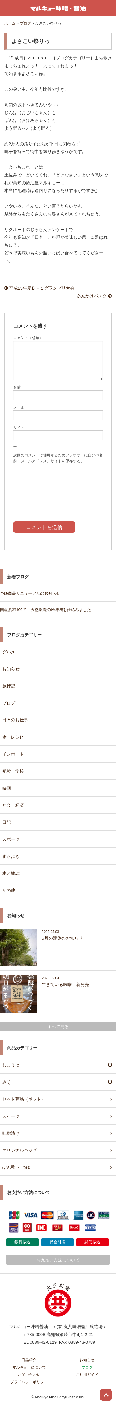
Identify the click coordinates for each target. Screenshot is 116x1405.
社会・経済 (13, 805)
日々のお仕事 (15, 719)
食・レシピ (13, 737)
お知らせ (11, 668)
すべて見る (58, 1026)
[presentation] (58, 488)
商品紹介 (29, 1360)
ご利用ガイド (87, 1374)
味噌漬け (11, 1133)
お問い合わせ (29, 1374)
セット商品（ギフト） (23, 1099)
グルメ (8, 651)
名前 (17, 387)
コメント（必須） (28, 338)
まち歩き (11, 856)
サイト (18, 427)
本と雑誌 (11, 873)
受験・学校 (13, 771)
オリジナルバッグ (19, 1150)
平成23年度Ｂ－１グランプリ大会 (39, 288)
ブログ (8, 702)
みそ (6, 1082)
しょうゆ (11, 1065)
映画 (6, 788)
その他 (8, 890)
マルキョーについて (29, 1367)
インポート (13, 754)
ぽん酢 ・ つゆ (16, 1167)
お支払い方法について (58, 1259)
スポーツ (11, 839)
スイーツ (11, 1116)
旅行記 (8, 685)
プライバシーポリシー (29, 1382)
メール (18, 407)
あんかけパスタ (94, 295)
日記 (6, 822)
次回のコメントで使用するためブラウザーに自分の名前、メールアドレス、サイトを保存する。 (58, 458)
